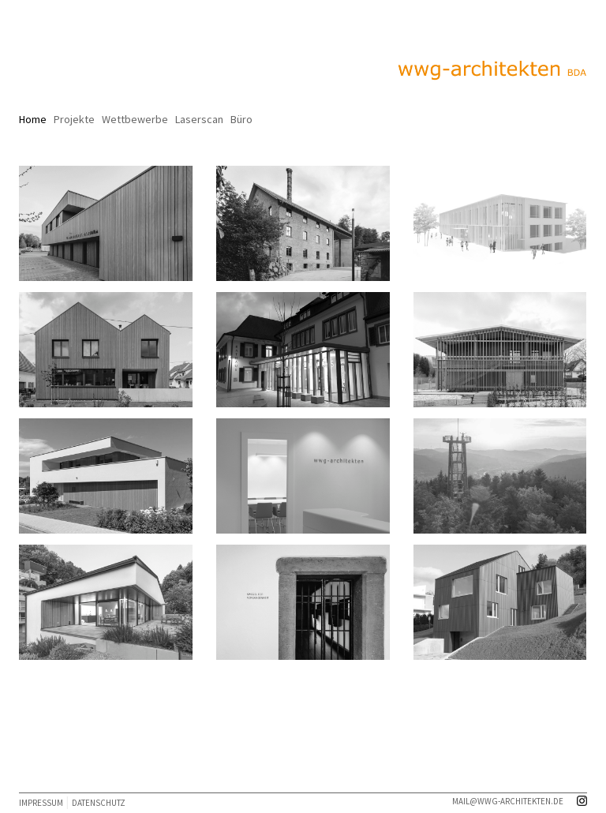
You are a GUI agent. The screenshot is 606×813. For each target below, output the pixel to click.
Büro (241, 119)
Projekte (74, 119)
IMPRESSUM (41, 802)
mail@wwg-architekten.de (507, 801)
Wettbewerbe (135, 119)
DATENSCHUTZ (98, 802)
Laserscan (199, 119)
